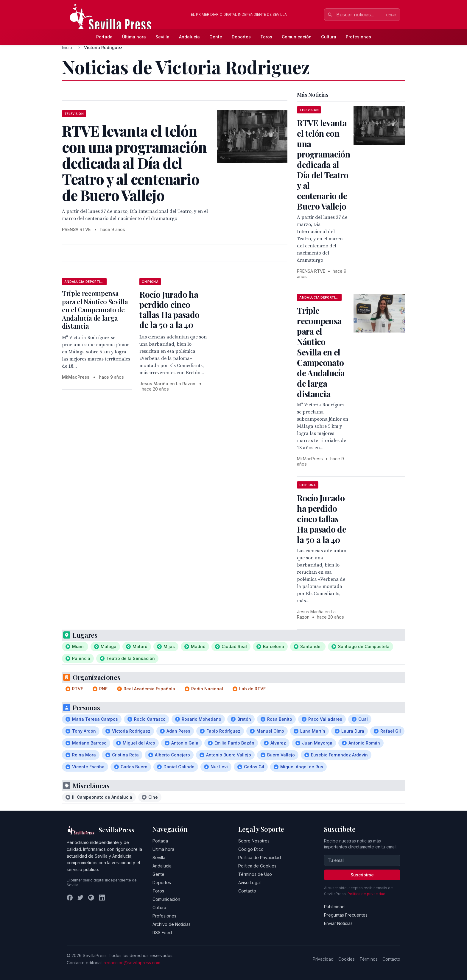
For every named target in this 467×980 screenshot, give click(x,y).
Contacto (247, 890)
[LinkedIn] (102, 898)
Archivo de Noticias (171, 924)
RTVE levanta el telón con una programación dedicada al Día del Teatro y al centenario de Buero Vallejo (323, 164)
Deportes (241, 36)
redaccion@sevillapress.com (132, 962)
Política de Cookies (257, 865)
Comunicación (297, 36)
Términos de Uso (255, 874)
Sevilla (162, 36)
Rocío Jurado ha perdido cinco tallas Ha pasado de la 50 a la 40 (169, 309)
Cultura (328, 36)
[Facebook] (70, 898)
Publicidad (334, 906)
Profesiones (358, 36)
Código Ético (251, 849)
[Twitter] (80, 898)
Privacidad (323, 959)
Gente (215, 36)
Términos (368, 959)
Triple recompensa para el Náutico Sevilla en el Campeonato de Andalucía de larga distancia (95, 309)
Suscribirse (362, 874)
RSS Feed (162, 932)
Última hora (134, 36)
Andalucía (189, 36)
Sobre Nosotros (254, 840)
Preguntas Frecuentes (346, 914)
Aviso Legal (249, 882)
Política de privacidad (366, 894)
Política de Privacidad (259, 857)
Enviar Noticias (338, 923)
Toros (266, 36)
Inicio (67, 47)
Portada (104, 36)
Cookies (346, 959)
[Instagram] (91, 898)
